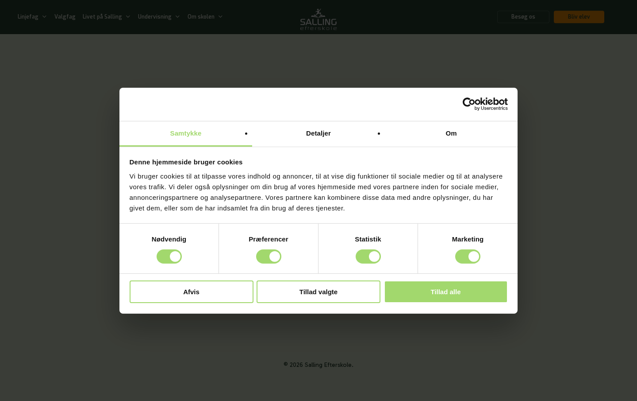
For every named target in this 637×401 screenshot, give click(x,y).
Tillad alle (445, 292)
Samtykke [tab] (186, 132)
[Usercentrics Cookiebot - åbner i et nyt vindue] (469, 104)
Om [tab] (451, 132)
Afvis (191, 292)
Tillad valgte (318, 292)
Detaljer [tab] (318, 132)
